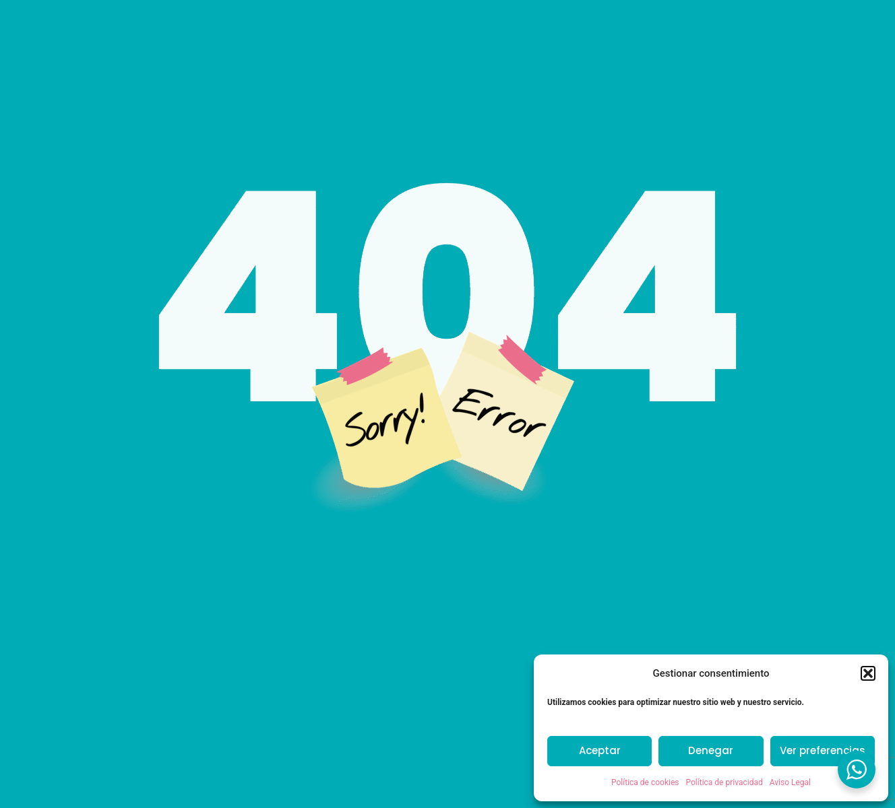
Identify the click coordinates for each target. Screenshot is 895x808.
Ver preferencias (822, 750)
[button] (868, 673)
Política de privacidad (724, 782)
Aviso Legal (790, 782)
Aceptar (600, 750)
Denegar (710, 750)
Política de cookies (645, 782)
